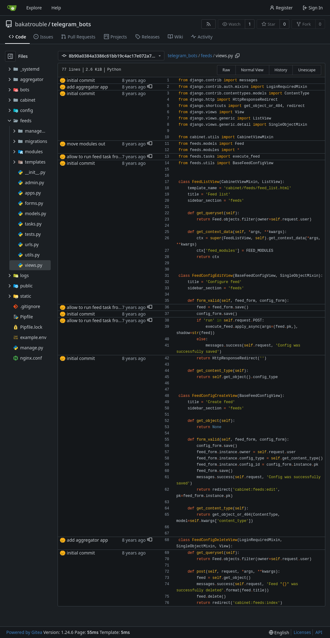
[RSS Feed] (208, 24)
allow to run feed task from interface (104, 157)
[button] (149, 87)
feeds (206, 55)
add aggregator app (87, 87)
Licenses (302, 632)
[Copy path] (237, 55)
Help (56, 8)
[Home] (12, 7)
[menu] (279, 632)
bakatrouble (31, 24)
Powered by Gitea (24, 632)
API (318, 632)
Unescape (306, 70)
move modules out (86, 144)
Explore (34, 8)
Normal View (252, 70)
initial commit (81, 80)
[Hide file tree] (10, 56)
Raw (226, 70)
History (281, 70)
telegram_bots (71, 24)
